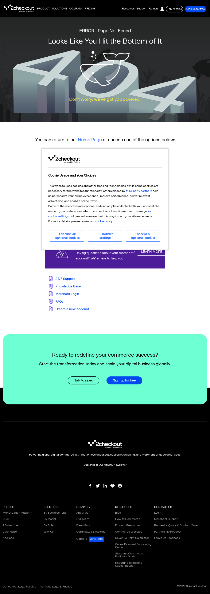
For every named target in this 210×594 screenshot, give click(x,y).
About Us (82, 512)
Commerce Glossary (128, 531)
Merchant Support (166, 519)
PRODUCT (43, 8)
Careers (90, 539)
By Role (49, 525)
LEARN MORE (151, 252)
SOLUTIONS (59, 8)
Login (157, 512)
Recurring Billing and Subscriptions (128, 564)
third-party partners (139, 191)
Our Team (82, 519)
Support (141, 8)
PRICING (90, 8)
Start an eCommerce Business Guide (129, 555)
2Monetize (10, 531)
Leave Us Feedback (167, 538)
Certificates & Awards (90, 531)
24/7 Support (65, 279)
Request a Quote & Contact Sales (176, 525)
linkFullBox (105, 251)
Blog (118, 512)
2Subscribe (10, 525)
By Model (50, 519)
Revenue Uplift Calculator (132, 538)
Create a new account (72, 309)
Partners (153, 8)
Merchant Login (67, 294)
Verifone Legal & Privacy (56, 586)
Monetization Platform (17, 512)
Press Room (84, 525)
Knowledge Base (68, 286)
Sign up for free (195, 9)
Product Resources (128, 525)
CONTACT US (163, 507)
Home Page (90, 139)
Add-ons (8, 538)
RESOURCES (123, 507)
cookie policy (103, 221)
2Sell (6, 519)
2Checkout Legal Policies (19, 586)
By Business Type (55, 512)
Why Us (49, 531)
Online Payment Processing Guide (133, 545)
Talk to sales (174, 9)
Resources (128, 8)
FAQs (59, 301)
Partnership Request (167, 531)
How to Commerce (127, 519)
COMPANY (76, 8)
